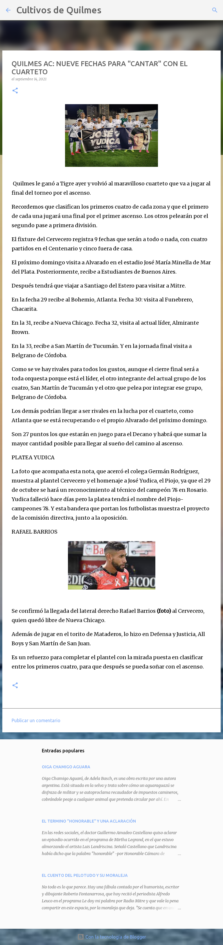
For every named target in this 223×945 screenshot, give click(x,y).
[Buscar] (109, 10)
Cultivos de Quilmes (58, 10)
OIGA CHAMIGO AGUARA (66, 767)
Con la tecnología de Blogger (111, 936)
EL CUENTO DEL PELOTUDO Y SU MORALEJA (85, 875)
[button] (15, 91)
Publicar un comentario (36, 720)
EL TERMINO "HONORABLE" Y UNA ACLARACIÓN (89, 821)
